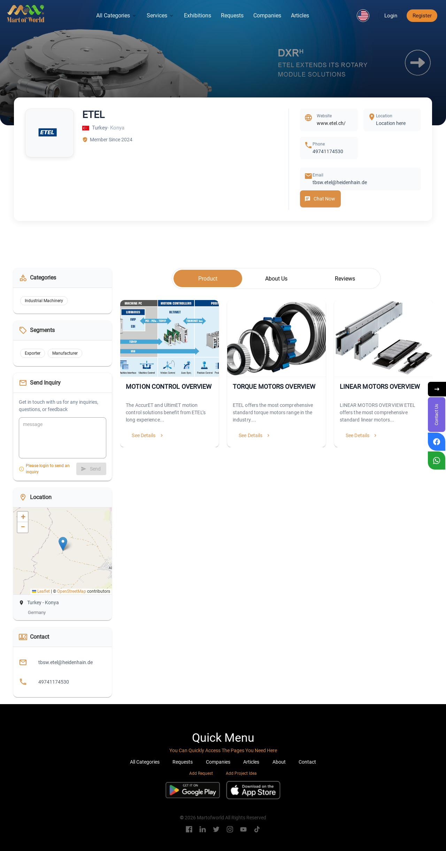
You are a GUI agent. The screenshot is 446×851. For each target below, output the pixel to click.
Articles (300, 15)
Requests (232, 15)
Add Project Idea (241, 773)
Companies (267, 15)
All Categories (116, 15)
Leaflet (41, 591)
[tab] (208, 278)
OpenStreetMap (71, 591)
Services (160, 15)
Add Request (201, 773)
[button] (363, 15)
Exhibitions (197, 15)
